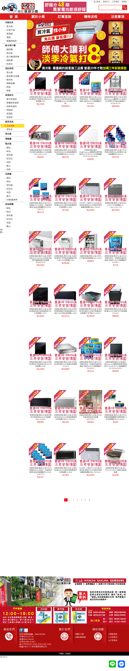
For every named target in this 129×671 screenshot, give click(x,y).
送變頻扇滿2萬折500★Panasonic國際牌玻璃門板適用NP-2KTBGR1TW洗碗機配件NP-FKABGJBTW (90, 153)
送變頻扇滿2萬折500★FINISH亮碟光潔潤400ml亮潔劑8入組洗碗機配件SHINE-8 (115, 152)
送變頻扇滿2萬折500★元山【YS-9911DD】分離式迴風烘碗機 (115, 470)
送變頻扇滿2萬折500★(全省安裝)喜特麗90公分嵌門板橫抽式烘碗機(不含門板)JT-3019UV (90, 311)
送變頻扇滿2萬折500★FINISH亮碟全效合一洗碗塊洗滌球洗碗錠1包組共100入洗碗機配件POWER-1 (115, 259)
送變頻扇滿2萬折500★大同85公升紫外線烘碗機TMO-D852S (90, 257)
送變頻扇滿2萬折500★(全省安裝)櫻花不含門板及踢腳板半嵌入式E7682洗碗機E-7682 (65, 258)
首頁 (13, 16)
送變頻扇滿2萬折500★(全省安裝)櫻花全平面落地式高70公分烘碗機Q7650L (40, 364)
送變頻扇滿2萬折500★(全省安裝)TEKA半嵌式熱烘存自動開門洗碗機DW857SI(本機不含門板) (65, 100)
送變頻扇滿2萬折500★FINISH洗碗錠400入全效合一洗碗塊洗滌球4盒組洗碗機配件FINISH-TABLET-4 (40, 206)
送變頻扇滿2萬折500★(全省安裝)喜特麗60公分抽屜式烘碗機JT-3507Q (65, 364)
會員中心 (106, 2)
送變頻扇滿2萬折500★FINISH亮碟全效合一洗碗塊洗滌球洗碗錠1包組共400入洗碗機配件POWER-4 (90, 365)
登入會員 (97, 2)
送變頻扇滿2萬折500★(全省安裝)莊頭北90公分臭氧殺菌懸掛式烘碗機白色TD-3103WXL (65, 417)
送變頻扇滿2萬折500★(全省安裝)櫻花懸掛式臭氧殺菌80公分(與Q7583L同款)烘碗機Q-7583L (65, 311)
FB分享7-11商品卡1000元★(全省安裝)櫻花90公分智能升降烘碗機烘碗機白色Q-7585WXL (90, 470)
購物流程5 (90, 16)
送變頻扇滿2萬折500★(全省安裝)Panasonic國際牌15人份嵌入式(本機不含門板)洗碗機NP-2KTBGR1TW (115, 100)
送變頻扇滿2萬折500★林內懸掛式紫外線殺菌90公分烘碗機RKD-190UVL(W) (40, 152)
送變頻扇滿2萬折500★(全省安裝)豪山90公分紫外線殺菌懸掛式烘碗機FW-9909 (65, 470)
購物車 (124, 2)
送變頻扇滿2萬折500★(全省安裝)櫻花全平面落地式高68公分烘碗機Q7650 (40, 99)
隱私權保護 (81, 637)
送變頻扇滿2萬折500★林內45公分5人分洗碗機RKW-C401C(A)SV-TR (116, 205)
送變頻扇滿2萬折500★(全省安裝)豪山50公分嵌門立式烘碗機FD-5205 (115, 311)
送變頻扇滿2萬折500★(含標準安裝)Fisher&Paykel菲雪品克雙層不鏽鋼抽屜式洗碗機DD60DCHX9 (40, 259)
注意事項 (116, 16)
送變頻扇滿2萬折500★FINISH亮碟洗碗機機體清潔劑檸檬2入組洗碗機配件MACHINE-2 (115, 417)
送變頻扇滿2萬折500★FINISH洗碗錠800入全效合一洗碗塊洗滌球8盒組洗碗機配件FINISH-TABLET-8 (40, 471)
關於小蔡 (39, 16)
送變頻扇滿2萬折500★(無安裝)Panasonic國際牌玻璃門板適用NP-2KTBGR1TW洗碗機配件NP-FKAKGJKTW (115, 365)
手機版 (61, 654)
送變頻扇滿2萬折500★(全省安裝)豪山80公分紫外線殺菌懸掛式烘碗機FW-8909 (65, 205)
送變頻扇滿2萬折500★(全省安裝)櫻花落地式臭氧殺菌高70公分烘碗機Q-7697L (40, 311)
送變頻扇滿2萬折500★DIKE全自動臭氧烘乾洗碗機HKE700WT (90, 417)
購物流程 (113, 634)
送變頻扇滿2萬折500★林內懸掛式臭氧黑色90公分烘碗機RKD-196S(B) (40, 417)
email (25, 630)
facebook (21, 630)
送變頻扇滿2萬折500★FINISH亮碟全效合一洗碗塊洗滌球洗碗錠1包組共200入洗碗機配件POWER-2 (90, 100)
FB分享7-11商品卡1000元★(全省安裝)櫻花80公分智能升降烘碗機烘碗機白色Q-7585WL (90, 205)
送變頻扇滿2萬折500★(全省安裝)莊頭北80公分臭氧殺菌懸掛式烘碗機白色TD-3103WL (65, 152)
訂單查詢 (115, 2)
